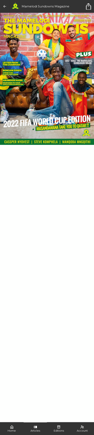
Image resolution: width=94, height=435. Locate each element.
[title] (89, 6)
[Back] (5, 6)
